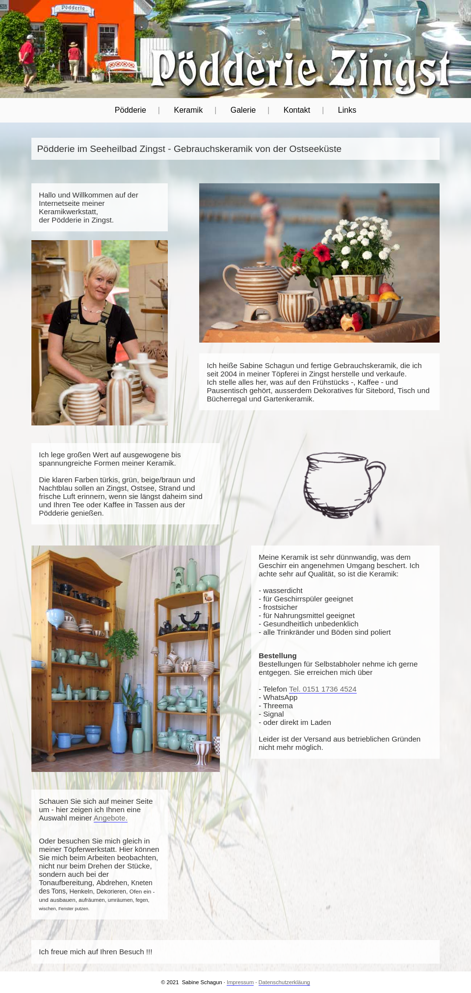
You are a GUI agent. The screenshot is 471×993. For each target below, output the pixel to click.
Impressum (240, 982)
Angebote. (111, 818)
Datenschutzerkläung (284, 982)
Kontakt (297, 110)
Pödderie (130, 110)
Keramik (188, 110)
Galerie (243, 110)
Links (347, 110)
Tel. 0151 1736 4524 (323, 689)
